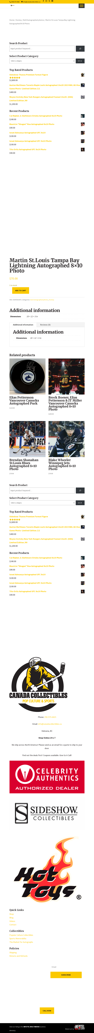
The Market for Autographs (21, 942)
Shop (11, 914)
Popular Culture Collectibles (21, 935)
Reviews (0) (45, 324)
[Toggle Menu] (81, 6)
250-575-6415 (50, 717)
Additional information (23, 324)
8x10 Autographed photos (33, 20)
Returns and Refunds (18, 956)
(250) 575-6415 (15, 2)
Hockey (19, 20)
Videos (12, 921)
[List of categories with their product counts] (42, 61)
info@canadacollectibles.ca (50, 724)
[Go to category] (80, 61)
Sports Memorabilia (17, 938)
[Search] (80, 49)
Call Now (47, 1010)
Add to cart (20, 290)
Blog (11, 917)
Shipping (13, 952)
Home (11, 20)
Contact (12, 924)
